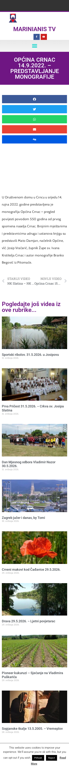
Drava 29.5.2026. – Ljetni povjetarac (28, 621)
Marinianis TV (34, 29)
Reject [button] (51, 757)
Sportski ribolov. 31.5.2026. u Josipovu (30, 355)
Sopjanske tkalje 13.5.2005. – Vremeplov (32, 728)
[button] (34, 46)
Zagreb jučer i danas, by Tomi (23, 518)
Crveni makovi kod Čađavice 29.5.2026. (31, 569)
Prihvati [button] (38, 757)
